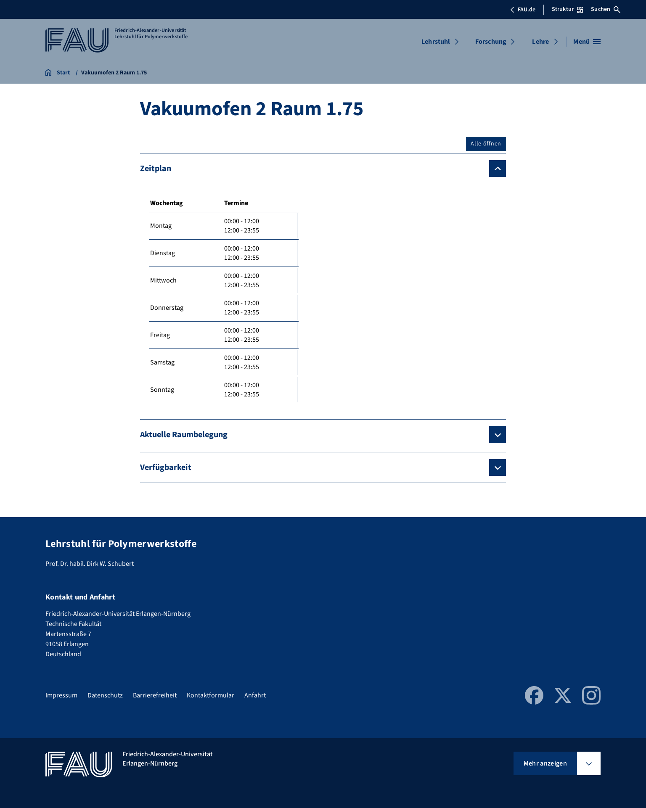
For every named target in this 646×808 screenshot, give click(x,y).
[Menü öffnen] (587, 41)
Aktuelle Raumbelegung (184, 435)
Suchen (605, 9)
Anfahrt (255, 695)
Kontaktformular (210, 695)
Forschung (490, 41)
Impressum (61, 695)
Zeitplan (155, 168)
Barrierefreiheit (155, 695)
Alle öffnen (486, 144)
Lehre (540, 41)
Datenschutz (105, 695)
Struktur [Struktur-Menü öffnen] (567, 9)
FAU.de (523, 9)
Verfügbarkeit (165, 467)
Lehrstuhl (435, 41)
